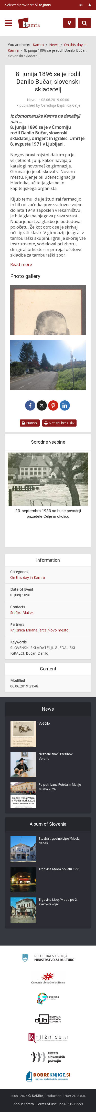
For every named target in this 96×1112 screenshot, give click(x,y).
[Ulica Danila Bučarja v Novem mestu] (48, 365)
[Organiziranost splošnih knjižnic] (48, 978)
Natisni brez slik (59, 422)
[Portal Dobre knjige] (48, 1076)
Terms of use (46, 1104)
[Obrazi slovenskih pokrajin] (48, 1057)
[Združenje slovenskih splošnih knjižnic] (48, 1038)
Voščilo (44, 723)
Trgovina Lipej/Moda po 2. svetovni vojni (58, 902)
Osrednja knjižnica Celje (60, 105)
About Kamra (24, 1104)
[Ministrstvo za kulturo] (48, 958)
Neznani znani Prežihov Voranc (55, 756)
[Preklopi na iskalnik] (84, 23)
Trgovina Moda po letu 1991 (59, 869)
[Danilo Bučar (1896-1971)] (48, 310)
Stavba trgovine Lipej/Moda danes (59, 841)
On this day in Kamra (27, 577)
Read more (21, 264)
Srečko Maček (22, 612)
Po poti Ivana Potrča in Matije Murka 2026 (60, 787)
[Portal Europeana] (48, 998)
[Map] (69, 23)
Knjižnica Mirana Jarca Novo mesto (39, 630)
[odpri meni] (8, 23)
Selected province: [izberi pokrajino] (28, 5)
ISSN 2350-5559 (71, 1104)
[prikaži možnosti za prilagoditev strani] (81, 5)
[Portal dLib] (48, 1019)
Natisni (30, 422)
